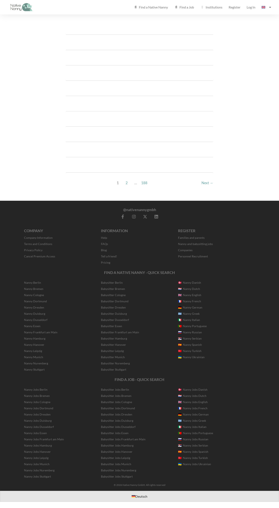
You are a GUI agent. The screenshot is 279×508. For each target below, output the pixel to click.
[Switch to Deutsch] (139, 496)
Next (207, 183)
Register (234, 7)
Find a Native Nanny (150, 7)
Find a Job (184, 7)
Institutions (211, 7)
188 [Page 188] (144, 183)
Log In (251, 7)
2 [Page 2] (127, 183)
